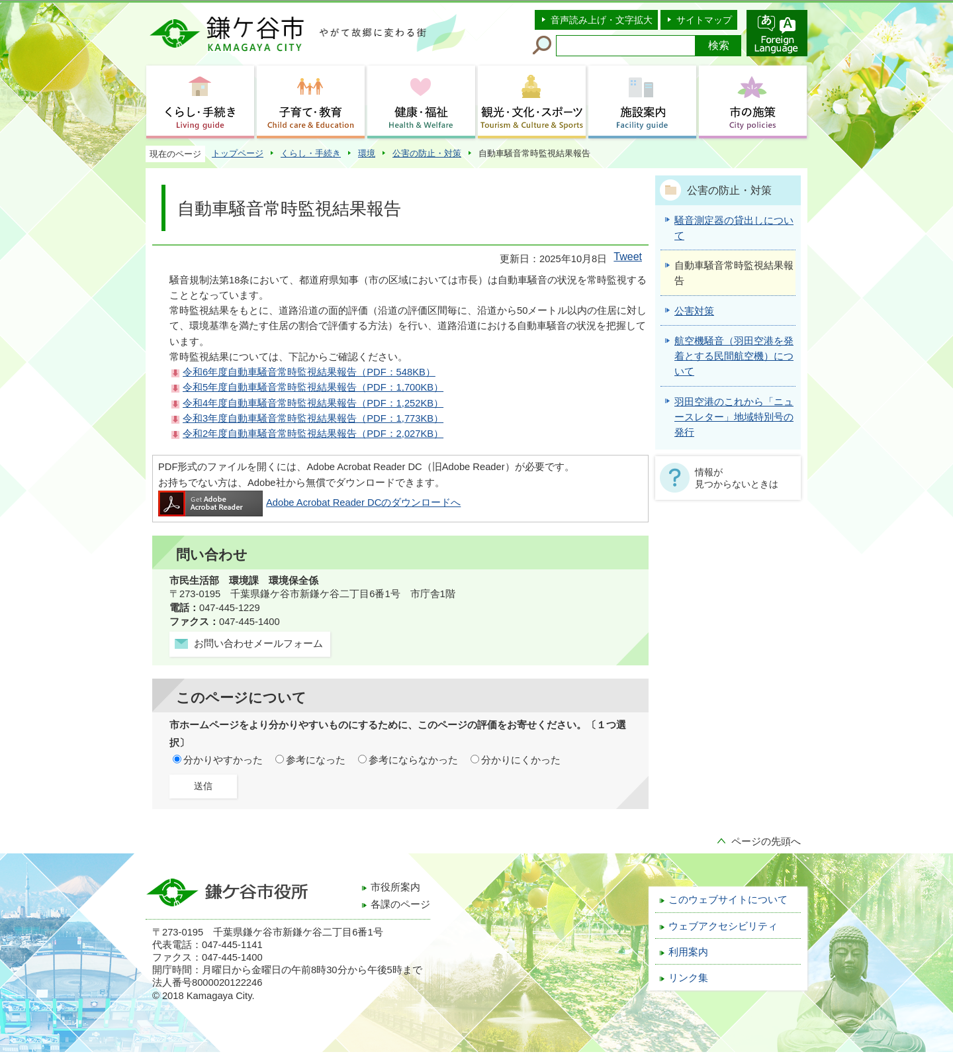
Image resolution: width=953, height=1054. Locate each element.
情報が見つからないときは (736, 478)
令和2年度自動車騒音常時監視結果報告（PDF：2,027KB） (313, 433)
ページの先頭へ (766, 841)
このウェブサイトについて (728, 899)
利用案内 (688, 952)
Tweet (627, 256)
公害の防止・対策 (426, 153)
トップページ (237, 153)
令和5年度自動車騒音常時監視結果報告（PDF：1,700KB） (313, 387)
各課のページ (400, 904)
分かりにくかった (521, 760)
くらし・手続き (311, 153)
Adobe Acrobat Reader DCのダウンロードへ (309, 502)
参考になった (315, 760)
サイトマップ (704, 20)
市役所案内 (395, 887)
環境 (366, 153)
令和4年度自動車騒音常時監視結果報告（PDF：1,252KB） (313, 403)
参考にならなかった (413, 760)
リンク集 (688, 978)
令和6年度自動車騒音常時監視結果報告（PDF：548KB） (309, 372)
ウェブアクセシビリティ (723, 926)
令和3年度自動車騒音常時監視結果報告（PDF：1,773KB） (313, 418)
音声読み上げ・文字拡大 (602, 20)
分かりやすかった (223, 760)
